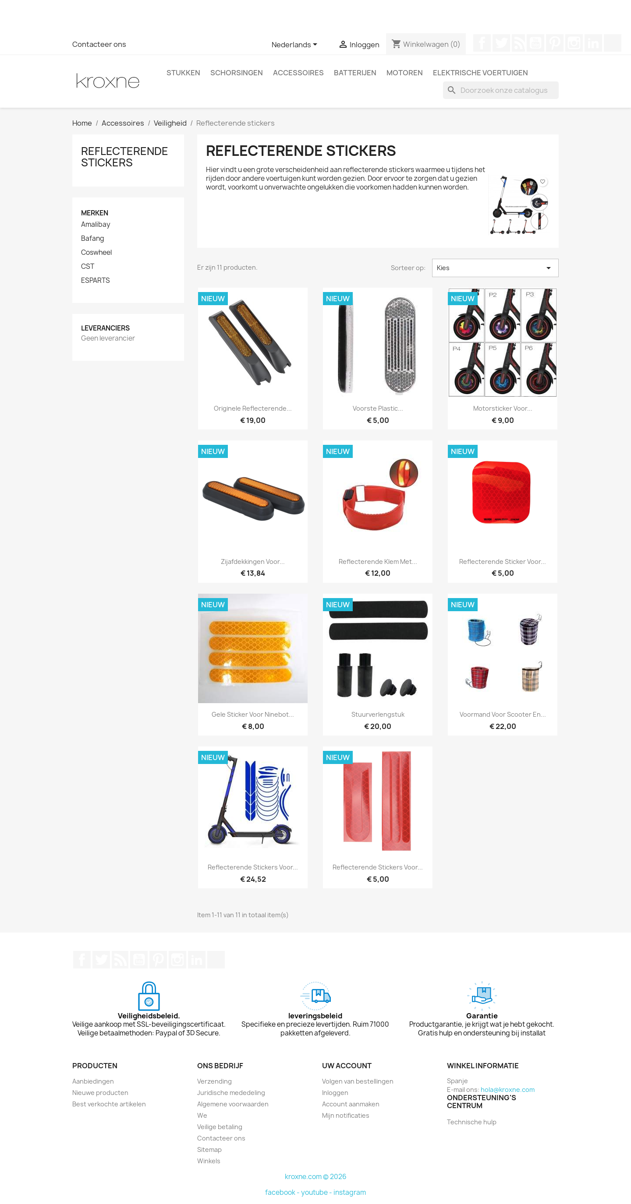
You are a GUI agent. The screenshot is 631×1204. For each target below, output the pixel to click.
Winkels (208, 1161)
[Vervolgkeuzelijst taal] (296, 45)
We (202, 1115)
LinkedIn (593, 43)
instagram (349, 1192)
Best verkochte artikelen (109, 1104)
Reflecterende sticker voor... (502, 561)
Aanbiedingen (93, 1081)
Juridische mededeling (231, 1092)
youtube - (317, 1192)
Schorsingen (236, 72)
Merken (94, 213)
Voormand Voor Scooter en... (503, 714)
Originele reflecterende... (253, 408)
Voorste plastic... (378, 408)
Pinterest (555, 43)
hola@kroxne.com (508, 1089)
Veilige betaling (219, 1127)
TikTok (612, 43)
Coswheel (96, 252)
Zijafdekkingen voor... (253, 561)
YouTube (535, 43)
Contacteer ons (99, 44)
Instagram (574, 43)
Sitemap (209, 1149)
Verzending (214, 1081)
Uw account (347, 1065)
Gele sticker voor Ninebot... (253, 714)
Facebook (482, 43)
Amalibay (95, 224)
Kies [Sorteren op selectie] (495, 268)
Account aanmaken (350, 1104)
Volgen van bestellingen (357, 1081)
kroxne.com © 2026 (316, 1176)
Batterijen (355, 72)
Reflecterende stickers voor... (253, 867)
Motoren (404, 72)
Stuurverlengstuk (377, 714)
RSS (518, 43)
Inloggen (335, 1092)
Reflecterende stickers (124, 157)
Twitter (501, 43)
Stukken (183, 72)
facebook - (283, 1192)
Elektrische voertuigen (480, 72)
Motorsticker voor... (502, 408)
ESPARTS (95, 280)
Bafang (92, 238)
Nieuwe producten (100, 1092)
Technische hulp (471, 1122)
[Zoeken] (501, 90)
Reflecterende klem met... (378, 561)
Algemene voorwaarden (233, 1104)
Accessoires (298, 72)
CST (87, 266)
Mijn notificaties (345, 1115)
